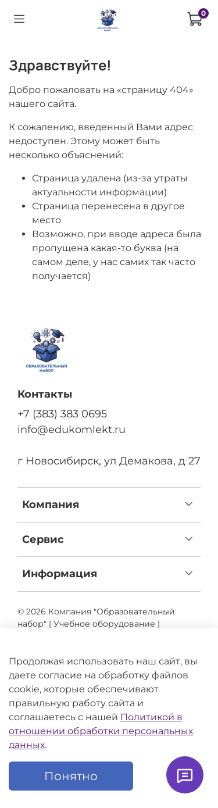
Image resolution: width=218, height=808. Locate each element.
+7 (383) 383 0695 (62, 413)
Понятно (71, 776)
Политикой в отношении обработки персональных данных (101, 731)
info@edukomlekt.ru (71, 429)
